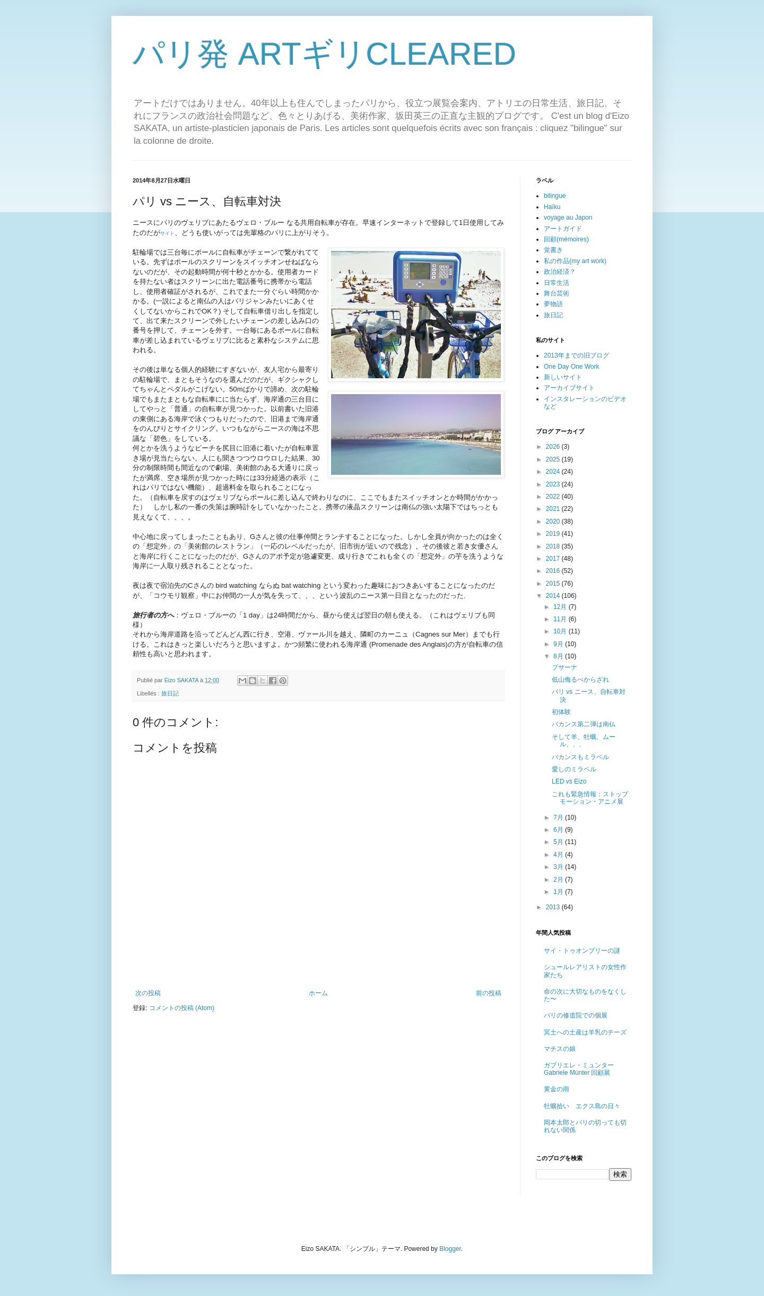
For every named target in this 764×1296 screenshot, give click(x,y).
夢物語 (553, 304)
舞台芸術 (556, 293)
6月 (559, 829)
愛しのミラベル (574, 769)
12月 (561, 607)
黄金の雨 (556, 1089)
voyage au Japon (568, 217)
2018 (554, 546)
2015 (554, 583)
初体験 (561, 712)
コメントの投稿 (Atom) (181, 1008)
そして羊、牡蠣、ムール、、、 (583, 740)
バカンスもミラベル (580, 757)
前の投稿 (488, 993)
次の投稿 (148, 993)
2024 (554, 471)
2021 (554, 508)
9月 (559, 644)
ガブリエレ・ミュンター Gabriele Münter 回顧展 (579, 1069)
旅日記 (170, 693)
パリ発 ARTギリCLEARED (324, 54)
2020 (554, 521)
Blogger (450, 1248)
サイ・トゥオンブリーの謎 (582, 950)
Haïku (552, 207)
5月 (559, 842)
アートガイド (563, 228)
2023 (554, 484)
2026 (554, 446)
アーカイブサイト (569, 388)
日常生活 (556, 282)
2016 (554, 571)
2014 (554, 595)
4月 (559, 854)
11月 (561, 619)
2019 (554, 533)
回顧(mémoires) (566, 239)
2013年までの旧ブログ (576, 355)
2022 (554, 496)
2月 (559, 879)
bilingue (555, 195)
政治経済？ (560, 271)
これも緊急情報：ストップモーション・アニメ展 (590, 797)
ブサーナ (564, 667)
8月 (559, 656)
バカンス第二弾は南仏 (583, 724)
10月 (561, 631)
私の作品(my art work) (575, 261)
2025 (554, 459)
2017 (554, 558)
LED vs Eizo (569, 781)
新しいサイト (563, 377)
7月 (559, 817)
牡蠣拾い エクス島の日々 (582, 1106)
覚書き (553, 250)
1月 (559, 891)
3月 (559, 867)
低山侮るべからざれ (580, 679)
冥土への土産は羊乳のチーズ (585, 1032)
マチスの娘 (560, 1049)
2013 (554, 907)
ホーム (318, 993)
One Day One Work (571, 366)
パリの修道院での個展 (575, 1015)
